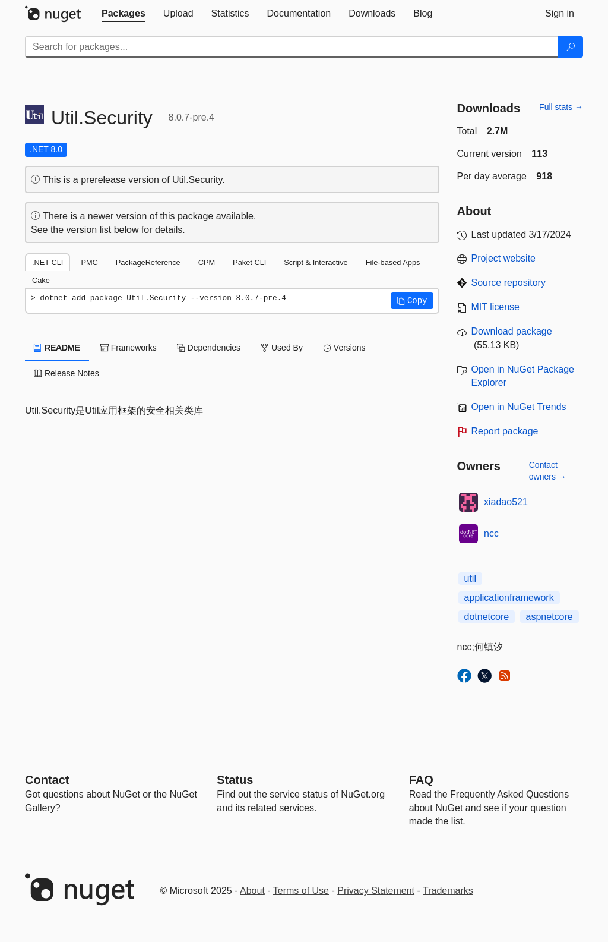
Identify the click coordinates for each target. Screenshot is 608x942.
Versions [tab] (344, 348)
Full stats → (561, 107)
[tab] (123, 14)
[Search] (570, 47)
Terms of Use (301, 891)
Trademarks (448, 891)
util (470, 579)
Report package (505, 431)
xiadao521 (506, 502)
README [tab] (57, 348)
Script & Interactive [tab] (315, 262)
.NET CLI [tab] (47, 262)
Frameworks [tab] (128, 348)
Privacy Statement (375, 891)
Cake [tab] (41, 280)
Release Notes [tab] (66, 373)
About (252, 891)
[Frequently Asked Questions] (421, 779)
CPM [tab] (206, 262)
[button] (412, 300)
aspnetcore (549, 617)
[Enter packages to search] (292, 47)
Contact (47, 779)
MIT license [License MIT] (495, 307)
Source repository (508, 283)
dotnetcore (486, 617)
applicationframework (509, 598)
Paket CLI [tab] (249, 262)
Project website (503, 258)
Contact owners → (547, 470)
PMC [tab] (89, 262)
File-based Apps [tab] (393, 262)
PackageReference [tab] (148, 262)
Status (235, 779)
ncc (491, 533)
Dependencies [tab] (208, 348)
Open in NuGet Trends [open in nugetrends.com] (518, 407)
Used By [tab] (282, 348)
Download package (511, 331)
